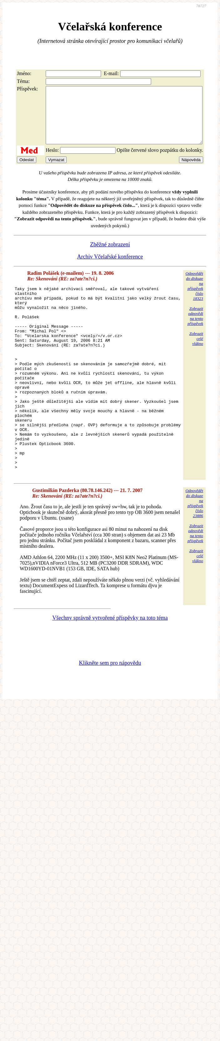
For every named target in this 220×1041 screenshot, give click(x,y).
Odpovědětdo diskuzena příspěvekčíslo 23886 (194, 552)
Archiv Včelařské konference (110, 268)
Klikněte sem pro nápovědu (110, 712)
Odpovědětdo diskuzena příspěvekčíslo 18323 (194, 297)
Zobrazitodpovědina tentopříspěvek (195, 327)
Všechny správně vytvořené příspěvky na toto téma (110, 667)
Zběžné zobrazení (110, 256)
